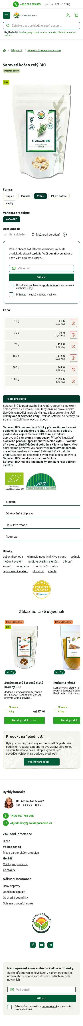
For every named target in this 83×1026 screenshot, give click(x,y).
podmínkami (50, 285)
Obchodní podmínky (15, 897)
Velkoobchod (12, 847)
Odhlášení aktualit (14, 892)
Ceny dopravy (11, 886)
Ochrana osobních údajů (18, 903)
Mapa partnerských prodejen (21, 852)
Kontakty (9, 870)
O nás (6, 841)
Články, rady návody (15, 864)
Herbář (7, 858)
